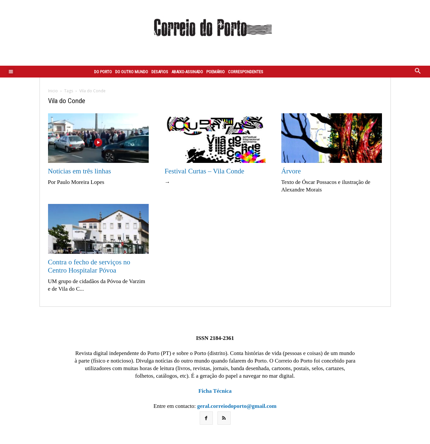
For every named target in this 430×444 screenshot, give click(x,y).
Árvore (291, 171)
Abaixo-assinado (187, 71)
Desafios (159, 71)
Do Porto (103, 71)
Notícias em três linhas (79, 171)
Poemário (215, 71)
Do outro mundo (131, 71)
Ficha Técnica (215, 391)
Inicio (53, 91)
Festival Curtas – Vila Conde (204, 171)
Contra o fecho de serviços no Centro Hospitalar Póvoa (89, 266)
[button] (418, 71)
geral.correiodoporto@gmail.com (236, 406)
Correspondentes (245, 71)
